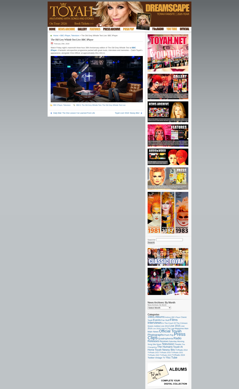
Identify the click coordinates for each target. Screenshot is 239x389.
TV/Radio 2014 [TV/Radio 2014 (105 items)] (181, 350)
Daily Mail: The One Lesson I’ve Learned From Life (74, 113)
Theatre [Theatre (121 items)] (178, 344)
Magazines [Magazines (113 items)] (179, 328)
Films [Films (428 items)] (174, 320)
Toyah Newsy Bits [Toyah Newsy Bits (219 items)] (165, 349)
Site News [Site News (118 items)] (157, 344)
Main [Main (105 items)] (186, 328)
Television (75, 36)
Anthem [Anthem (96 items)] (168, 317)
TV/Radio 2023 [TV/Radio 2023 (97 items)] (165, 355)
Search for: (152, 240)
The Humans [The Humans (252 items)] (164, 346)
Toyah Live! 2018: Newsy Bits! (127, 113)
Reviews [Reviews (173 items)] (164, 341)
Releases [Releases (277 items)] (153, 341)
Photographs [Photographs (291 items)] (156, 334)
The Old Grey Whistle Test (91, 105)
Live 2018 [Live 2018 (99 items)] (156, 328)
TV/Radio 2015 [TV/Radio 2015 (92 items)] (153, 352)
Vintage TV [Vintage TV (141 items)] (160, 358)
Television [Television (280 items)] (168, 344)
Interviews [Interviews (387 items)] (155, 322)
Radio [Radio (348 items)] (177, 338)
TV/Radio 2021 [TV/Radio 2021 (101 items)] (177, 352)
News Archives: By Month (157, 305)
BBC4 (78, 105)
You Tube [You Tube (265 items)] (171, 357)
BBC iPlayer (65, 36)
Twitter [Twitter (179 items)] (151, 357)
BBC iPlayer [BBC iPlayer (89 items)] (176, 317)
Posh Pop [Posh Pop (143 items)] (169, 335)
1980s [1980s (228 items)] (151, 317)
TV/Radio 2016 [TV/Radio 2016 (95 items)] (165, 352)
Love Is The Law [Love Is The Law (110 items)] (167, 328)
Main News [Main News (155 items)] (153, 331)
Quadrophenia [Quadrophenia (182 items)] (165, 338)
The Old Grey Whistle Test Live (113, 105)
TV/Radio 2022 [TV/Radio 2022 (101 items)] (153, 355)
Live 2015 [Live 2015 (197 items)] (175, 325)
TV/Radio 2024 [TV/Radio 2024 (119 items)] (178, 355)
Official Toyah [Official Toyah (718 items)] (170, 331)
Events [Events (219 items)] (157, 320)
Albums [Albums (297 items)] (160, 316)
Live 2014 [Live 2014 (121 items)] (165, 326)
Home (55, 36)
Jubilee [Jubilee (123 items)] (157, 326)
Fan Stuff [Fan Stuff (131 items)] (165, 320)
